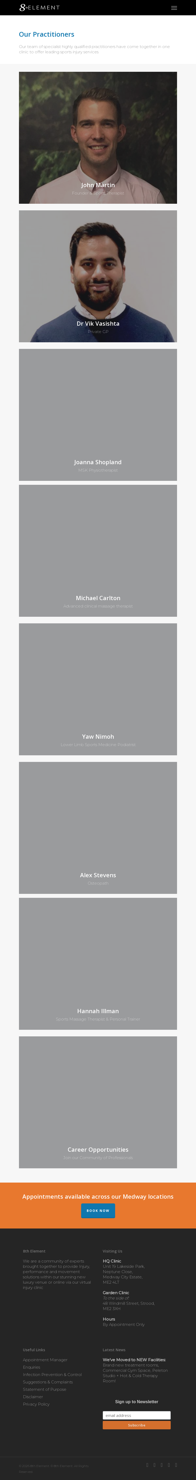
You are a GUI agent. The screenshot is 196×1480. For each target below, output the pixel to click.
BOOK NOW (98, 1210)
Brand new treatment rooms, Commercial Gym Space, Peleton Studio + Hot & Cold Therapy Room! (135, 1370)
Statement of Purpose (44, 1389)
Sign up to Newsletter (136, 1402)
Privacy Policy (36, 1404)
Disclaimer (33, 1396)
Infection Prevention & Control (52, 1374)
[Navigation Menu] (174, 7)
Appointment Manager (45, 1359)
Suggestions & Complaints (48, 1381)
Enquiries (31, 1367)
